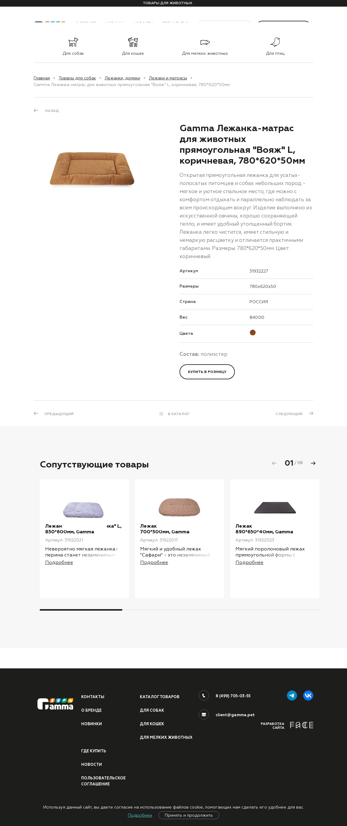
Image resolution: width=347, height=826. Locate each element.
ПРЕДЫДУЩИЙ (59, 414)
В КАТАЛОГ (179, 414)
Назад (52, 110)
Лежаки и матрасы (168, 78)
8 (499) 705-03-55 (233, 688)
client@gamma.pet (235, 707)
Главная (42, 78)
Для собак (152, 703)
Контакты (93, 689)
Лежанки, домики (122, 78)
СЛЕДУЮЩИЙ (288, 414)
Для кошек (152, 716)
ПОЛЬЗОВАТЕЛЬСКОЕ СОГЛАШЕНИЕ (104, 781)
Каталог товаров (160, 689)
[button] (313, 463)
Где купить (94, 750)
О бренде (91, 703)
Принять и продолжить (189, 815)
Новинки (91, 716)
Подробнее (140, 815)
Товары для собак (77, 78)
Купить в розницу (207, 372)
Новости (91, 764)
